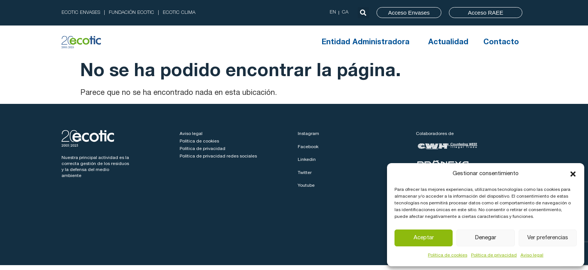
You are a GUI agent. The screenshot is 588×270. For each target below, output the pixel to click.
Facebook (308, 147)
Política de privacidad (494, 255)
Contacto (501, 42)
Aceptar (424, 238)
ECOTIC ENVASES (81, 12)
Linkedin (307, 160)
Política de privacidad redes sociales (218, 156)
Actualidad (448, 42)
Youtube (306, 185)
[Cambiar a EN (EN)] (333, 12)
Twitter (305, 173)
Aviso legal (531, 255)
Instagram (308, 134)
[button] (573, 174)
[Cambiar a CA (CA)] (345, 12)
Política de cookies (447, 255)
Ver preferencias (547, 238)
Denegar (485, 238)
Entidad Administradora (367, 42)
